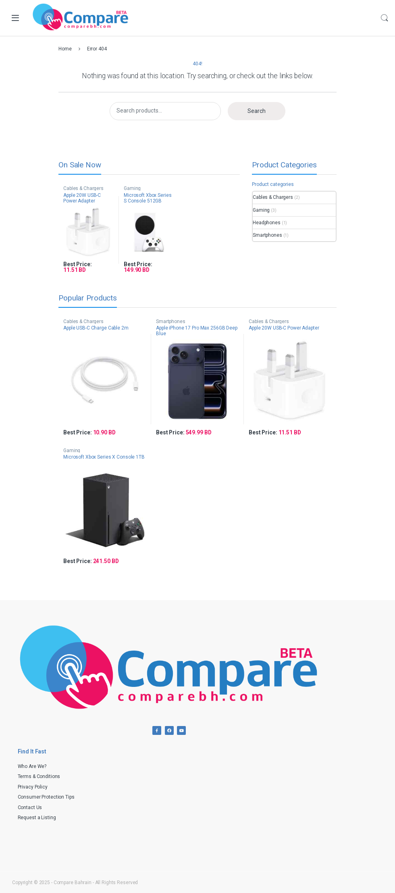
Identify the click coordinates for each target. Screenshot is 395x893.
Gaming (132, 188)
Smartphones (267, 235)
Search (384, 18)
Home (65, 49)
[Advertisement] (292, 799)
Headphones (267, 222)
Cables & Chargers (83, 188)
